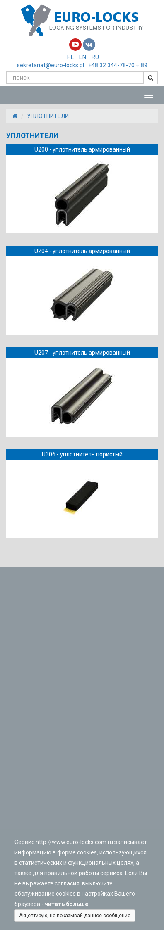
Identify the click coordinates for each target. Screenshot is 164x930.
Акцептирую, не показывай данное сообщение (74, 915)
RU (95, 57)
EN (82, 57)
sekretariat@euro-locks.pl (50, 65)
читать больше (68, 904)
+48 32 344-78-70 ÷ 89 (117, 65)
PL (70, 57)
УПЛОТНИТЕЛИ (48, 116)
